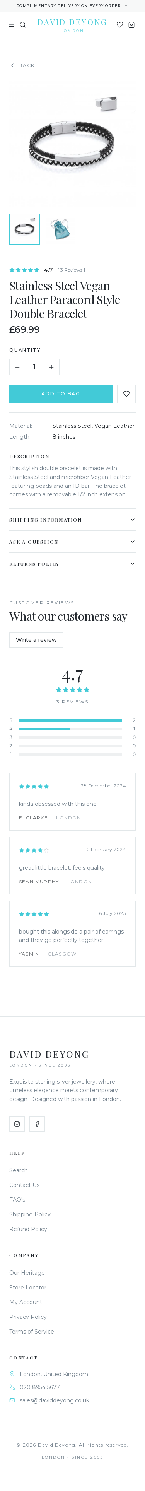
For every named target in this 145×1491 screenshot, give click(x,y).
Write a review (36, 639)
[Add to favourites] (127, 394)
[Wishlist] (120, 25)
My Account (25, 1302)
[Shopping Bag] (131, 25)
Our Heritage (27, 1272)
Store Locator (27, 1287)
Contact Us (24, 1185)
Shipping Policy (30, 1214)
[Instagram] (17, 1124)
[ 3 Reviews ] (72, 270)
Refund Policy (28, 1229)
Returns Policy (73, 564)
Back (22, 65)
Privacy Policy (28, 1316)
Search (18, 1170)
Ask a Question (73, 542)
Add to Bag (62, 394)
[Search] (23, 25)
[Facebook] (37, 1124)
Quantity (25, 350)
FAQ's (17, 1199)
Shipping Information (73, 519)
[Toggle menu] (11, 25)
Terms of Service (31, 1331)
